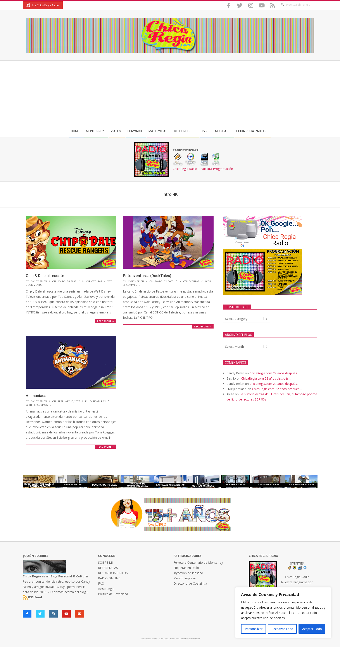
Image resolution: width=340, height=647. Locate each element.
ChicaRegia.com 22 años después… (274, 373)
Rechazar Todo (282, 629)
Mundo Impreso (184, 578)
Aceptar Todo (312, 629)
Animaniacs (36, 395)
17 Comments (42, 404)
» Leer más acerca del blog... (68, 592)
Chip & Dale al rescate (45, 275)
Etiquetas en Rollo (186, 568)
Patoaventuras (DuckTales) (147, 275)
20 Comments (131, 284)
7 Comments (33, 284)
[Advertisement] (170, 93)
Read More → (105, 321)
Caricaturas (94, 281)
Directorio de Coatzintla (190, 583)
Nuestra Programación (217, 169)
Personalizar (253, 629)
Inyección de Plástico (188, 573)
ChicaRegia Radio (185, 169)
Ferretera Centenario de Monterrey (198, 562)
